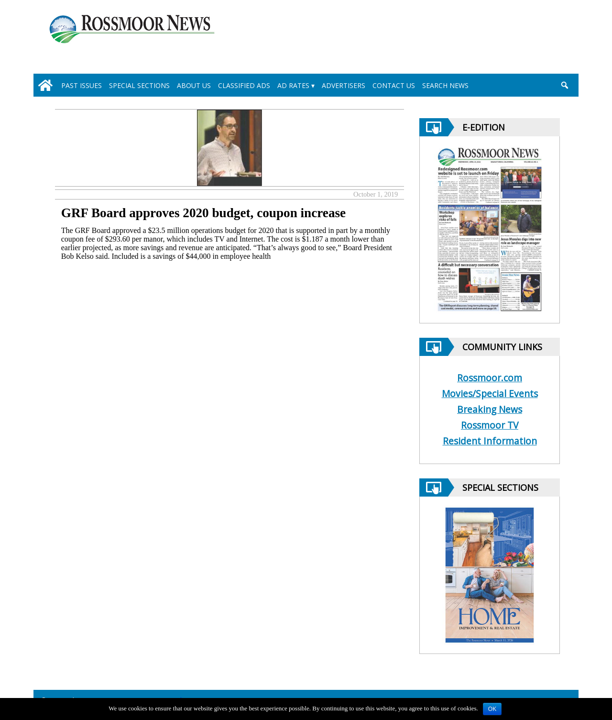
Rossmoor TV (489, 425)
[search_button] (564, 85)
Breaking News (489, 409)
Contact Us (393, 85)
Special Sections (139, 85)
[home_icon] (45, 85)
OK (492, 709)
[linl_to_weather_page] (531, 38)
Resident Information (490, 440)
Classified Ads (244, 85)
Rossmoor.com (489, 377)
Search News (445, 85)
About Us (194, 85)
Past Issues (81, 85)
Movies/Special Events (490, 393)
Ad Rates (293, 85)
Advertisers (343, 85)
